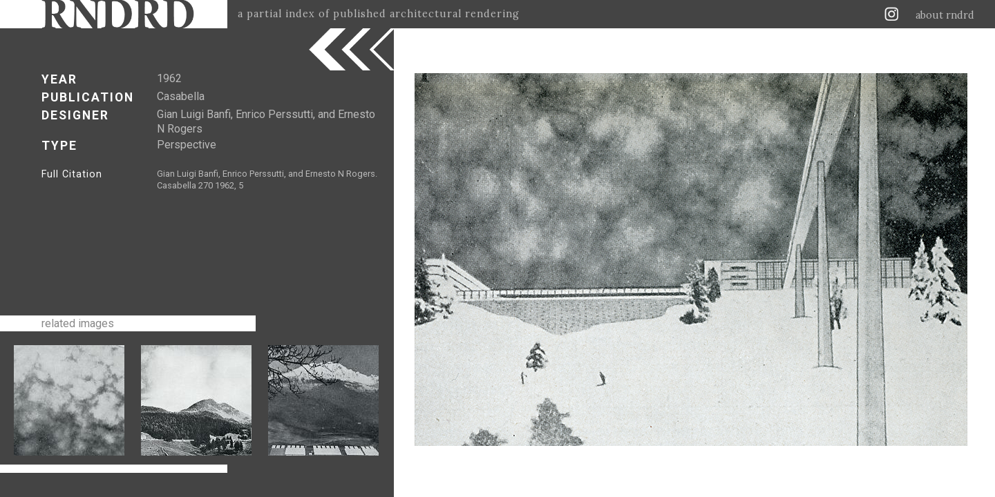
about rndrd (945, 15)
